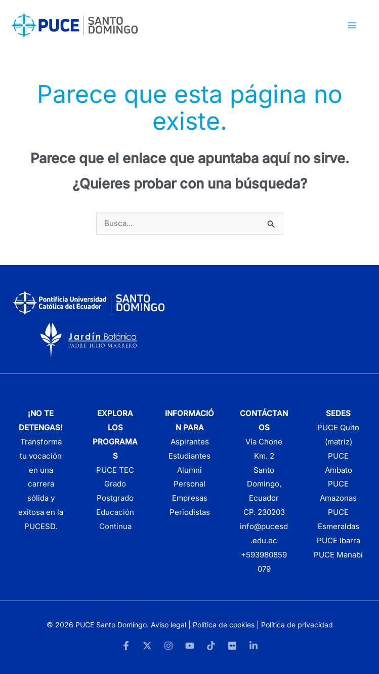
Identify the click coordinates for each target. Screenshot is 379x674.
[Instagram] (168, 645)
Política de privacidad (297, 624)
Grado (115, 484)
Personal (189, 484)
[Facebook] (126, 645)
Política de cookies (224, 624)
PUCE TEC (115, 470)
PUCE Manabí (338, 554)
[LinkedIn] (253, 645)
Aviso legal (168, 624)
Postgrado (115, 498)
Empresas (189, 498)
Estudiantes (189, 456)
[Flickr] (232, 645)
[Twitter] (147, 645)
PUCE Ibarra (338, 540)
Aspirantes (190, 441)
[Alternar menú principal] (352, 25)
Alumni (189, 470)
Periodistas (190, 512)
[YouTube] (189, 645)
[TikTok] (211, 645)
